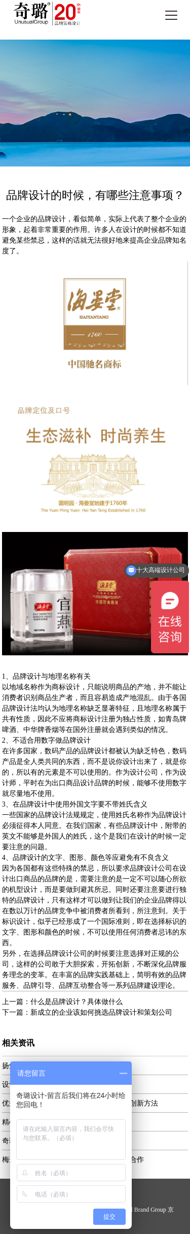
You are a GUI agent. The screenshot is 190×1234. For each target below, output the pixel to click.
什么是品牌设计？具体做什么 (76, 1002)
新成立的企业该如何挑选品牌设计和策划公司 (101, 1012)
